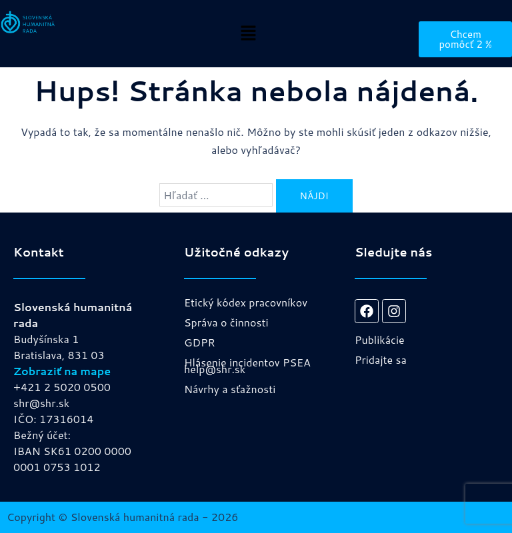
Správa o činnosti (226, 322)
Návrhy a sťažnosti (229, 388)
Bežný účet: (42, 434)
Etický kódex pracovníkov (245, 302)
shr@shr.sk (41, 402)
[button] (248, 33)
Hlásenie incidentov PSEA (247, 362)
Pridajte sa (381, 359)
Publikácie (380, 339)
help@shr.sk (214, 368)
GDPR (199, 342)
